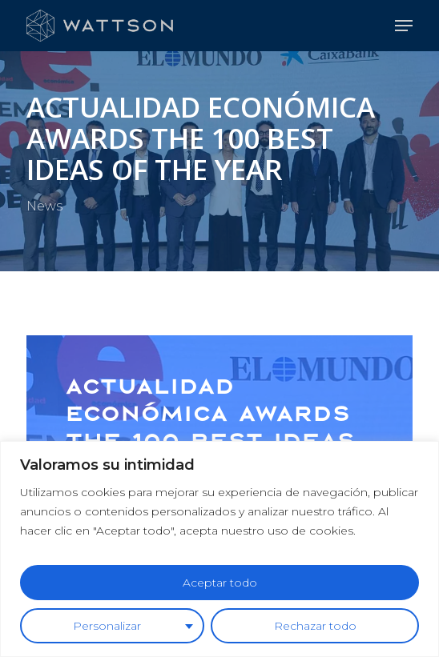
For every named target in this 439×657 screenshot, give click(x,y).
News (44, 206)
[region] (219, 549)
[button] (404, 26)
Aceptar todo (220, 582)
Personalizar (107, 626)
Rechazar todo (315, 626)
